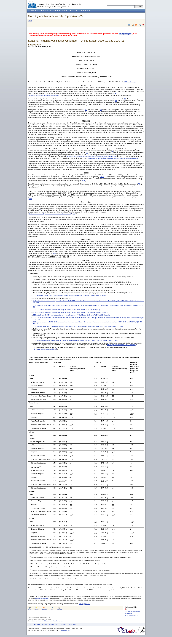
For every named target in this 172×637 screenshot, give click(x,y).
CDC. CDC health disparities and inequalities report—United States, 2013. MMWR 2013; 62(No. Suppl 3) (66, 309)
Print (29, 609)
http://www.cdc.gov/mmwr (42, 598)
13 (101, 110)
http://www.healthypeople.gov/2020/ (44, 349)
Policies (44, 624)
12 (86, 110)
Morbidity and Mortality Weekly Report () (55, 16)
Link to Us (63, 624)
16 (87, 153)
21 (55, 253)
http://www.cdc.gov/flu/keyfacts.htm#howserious (44, 95)
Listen (51, 609)
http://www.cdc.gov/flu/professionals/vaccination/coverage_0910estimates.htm (91, 156)
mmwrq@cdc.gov (125, 34)
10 (125, 99)
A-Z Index (37, 624)
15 (112, 151)
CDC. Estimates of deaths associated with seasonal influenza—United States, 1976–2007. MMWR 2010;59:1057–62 (70, 295)
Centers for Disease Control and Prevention (50, 621)
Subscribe (44, 609)
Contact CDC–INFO (65, 630)
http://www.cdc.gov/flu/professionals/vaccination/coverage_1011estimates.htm (113, 158)
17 (40, 210)
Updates (36, 609)
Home (30, 624)
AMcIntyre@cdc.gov (130, 82)
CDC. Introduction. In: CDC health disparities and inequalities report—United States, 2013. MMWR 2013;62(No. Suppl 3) (71, 315)
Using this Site (53, 624)
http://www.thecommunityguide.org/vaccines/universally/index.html (50, 214)
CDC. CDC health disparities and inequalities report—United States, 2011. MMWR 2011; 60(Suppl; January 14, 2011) (70, 312)
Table (102, 177)
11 (85, 105)
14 (63, 114)
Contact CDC (72, 624)
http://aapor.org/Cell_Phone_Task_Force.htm (121, 345)
